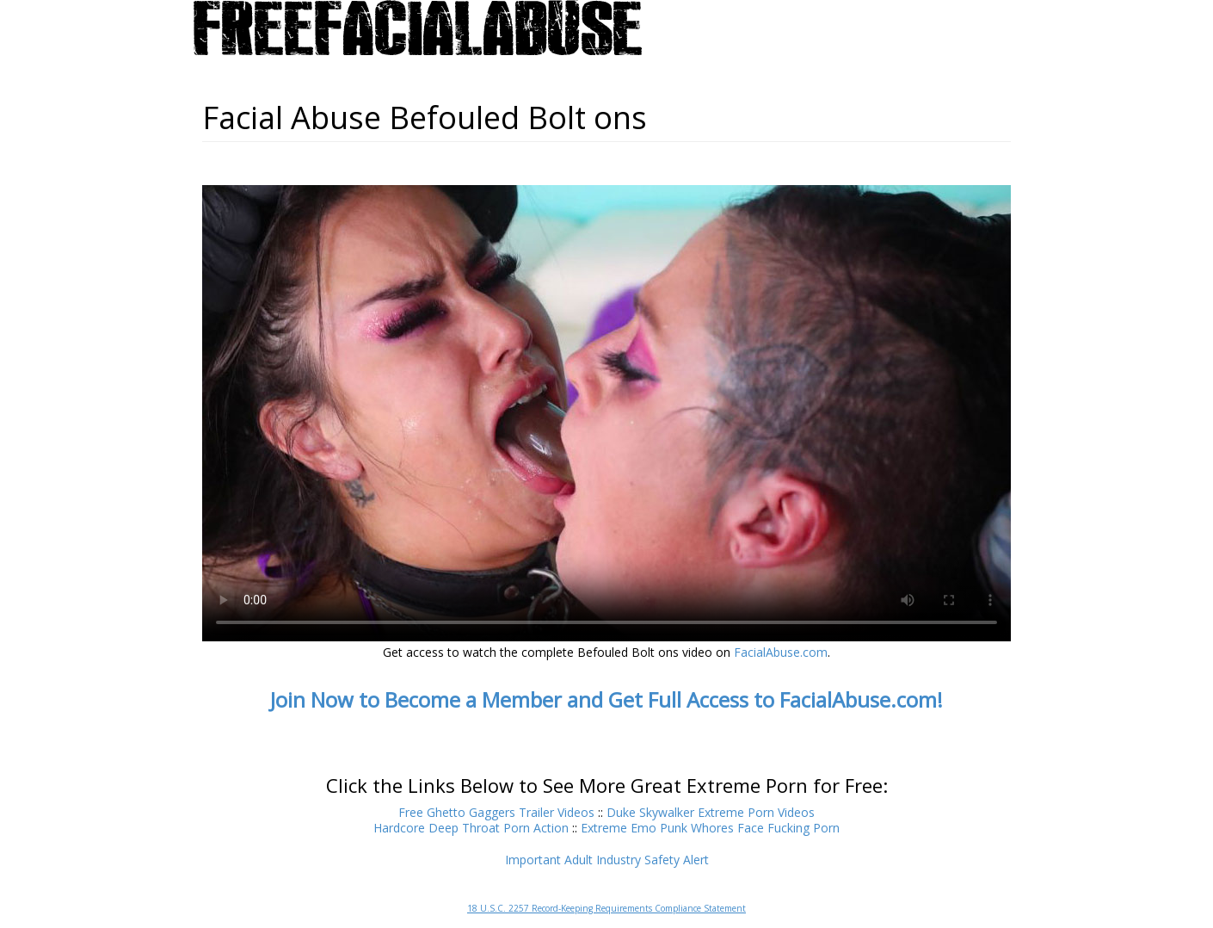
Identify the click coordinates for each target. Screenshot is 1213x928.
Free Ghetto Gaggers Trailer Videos (496, 812)
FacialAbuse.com (781, 652)
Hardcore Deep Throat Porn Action (471, 828)
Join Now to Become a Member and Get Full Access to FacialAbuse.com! (606, 699)
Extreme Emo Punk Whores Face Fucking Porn (710, 828)
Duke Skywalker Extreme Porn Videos (710, 812)
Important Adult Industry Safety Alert (607, 859)
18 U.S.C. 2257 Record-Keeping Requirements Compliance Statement (606, 908)
